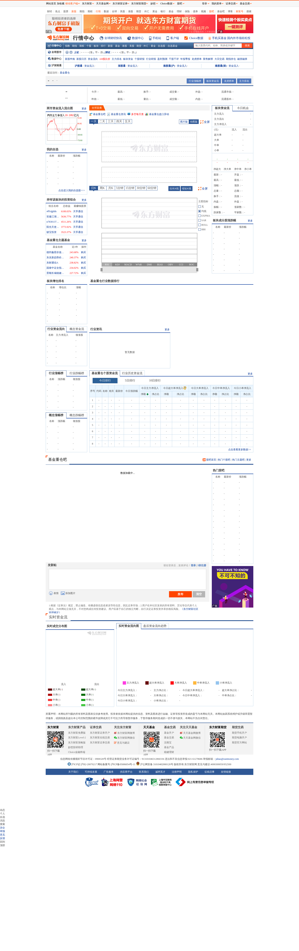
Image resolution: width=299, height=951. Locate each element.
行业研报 (151, 59)
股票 (65, 11)
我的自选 (52, 149)
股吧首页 (209, 459)
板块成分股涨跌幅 (224, 220)
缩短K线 (186, 188)
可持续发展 (91, 771)
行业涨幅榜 (195, 81)
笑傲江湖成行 (53, 216)
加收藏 (60, 3)
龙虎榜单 (197, 59)
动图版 (193, 121)
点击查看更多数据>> (239, 449)
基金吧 (221, 11)
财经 (49, 11)
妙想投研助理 (75, 747)
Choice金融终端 (76, 752)
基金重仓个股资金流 (105, 373)
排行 (103, 45)
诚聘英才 (160, 771)
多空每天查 (137, 114)
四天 (119, 121)
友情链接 (226, 771)
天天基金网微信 (190, 737)
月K (110, 188)
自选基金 (173, 45)
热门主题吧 (238, 459)
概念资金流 (77, 329)
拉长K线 (174, 188)
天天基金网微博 (190, 733)
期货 (138, 11)
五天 (128, 121)
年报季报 (185, 59)
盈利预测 (162, 59)
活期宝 (168, 742)
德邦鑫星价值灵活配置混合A (56, 252)
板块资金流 (212, 81)
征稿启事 (209, 771)
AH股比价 (104, 59)
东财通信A (52, 262)
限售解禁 (208, 59)
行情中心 (54, 45)
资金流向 (93, 59)
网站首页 (51, 3)
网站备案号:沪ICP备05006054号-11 (117, 764)
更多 (84, 108)
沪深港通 (54, 65)
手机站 (156, 38)
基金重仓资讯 (118, 114)
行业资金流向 (56, 329)
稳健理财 (169, 752)
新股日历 (81, 59)
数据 (106, 11)
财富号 (239, 11)
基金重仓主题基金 (58, 240)
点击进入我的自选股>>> (71, 190)
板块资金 (128, 59)
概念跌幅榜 (77, 415)
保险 (187, 11)
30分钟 (141, 188)
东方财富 (53, 727)
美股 (122, 11)
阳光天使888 (53, 226)
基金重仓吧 (99, 114)
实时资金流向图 (129, 625)
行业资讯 (96, 329)
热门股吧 (218, 470)
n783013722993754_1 (53, 221)
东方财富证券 (120, 3)
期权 (90, 11)
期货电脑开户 (239, 737)
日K (93, 188)
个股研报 (140, 59)
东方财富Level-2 (77, 737)
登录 (193, 565)
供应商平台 (126, 771)
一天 (94, 121)
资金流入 (89, 65)
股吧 (211, 11)
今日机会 (243, 108)
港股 (130, 11)
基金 (171, 11)
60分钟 (152, 188)
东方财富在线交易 (100, 737)
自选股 (161, 45)
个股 (88, 45)
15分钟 (130, 188)
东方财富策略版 (77, 742)
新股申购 (70, 59)
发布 (180, 594)
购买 (83, 252)
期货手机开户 (239, 732)
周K (102, 188)
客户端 (174, 38)
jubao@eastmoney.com (227, 758)
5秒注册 (201, 565)
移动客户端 (71, 3)
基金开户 (169, 732)
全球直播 (97, 107)
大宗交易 (219, 59)
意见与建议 (122, 742)
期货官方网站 (239, 742)
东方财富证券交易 (100, 742)
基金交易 (169, 737)
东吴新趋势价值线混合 (56, 257)
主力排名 (117, 59)
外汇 (146, 11)
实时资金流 (58, 617)
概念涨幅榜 (56, 415)
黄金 (154, 11)
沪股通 (78, 65)
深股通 (121, 65)
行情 (98, 11)
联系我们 (144, 771)
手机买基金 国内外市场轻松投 (231, 38)
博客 (230, 11)
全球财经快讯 (113, 38)
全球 (114, 11)
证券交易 (231, 3)
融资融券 (242, 59)
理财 (179, 11)
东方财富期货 (218, 727)
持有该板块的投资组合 (61, 199)
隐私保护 (193, 771)
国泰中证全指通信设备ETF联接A (56, 267)
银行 (163, 11)
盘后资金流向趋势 (155, 625)
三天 (111, 121)
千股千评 (174, 59)
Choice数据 (196, 38)
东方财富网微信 (124, 737)
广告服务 (109, 771)
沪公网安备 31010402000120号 (154, 764)
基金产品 (169, 747)
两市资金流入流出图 (60, 108)
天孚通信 (78, 211)
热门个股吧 (224, 459)
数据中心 (138, 38)
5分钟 (119, 188)
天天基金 (149, 727)
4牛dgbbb (51, 211)
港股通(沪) (169, 65)
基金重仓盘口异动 (159, 114)
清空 (199, 594)
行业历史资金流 (132, 373)
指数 (67, 45)
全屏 (207, 122)
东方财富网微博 (124, 733)
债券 (195, 11)
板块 (96, 45)
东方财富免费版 (77, 732)
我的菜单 (217, 3)
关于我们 (73, 771)
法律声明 (177, 771)
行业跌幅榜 (77, 373)
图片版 (184, 121)
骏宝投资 (51, 232)
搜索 (248, 11)
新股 (73, 11)
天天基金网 (102, 3)
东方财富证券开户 (100, 732)
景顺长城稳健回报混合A (56, 273)
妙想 (153, 3)
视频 (203, 11)
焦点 (57, 11)
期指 (82, 11)
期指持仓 (231, 59)
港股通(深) (221, 65)
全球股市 (54, 52)
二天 (102, 121)
